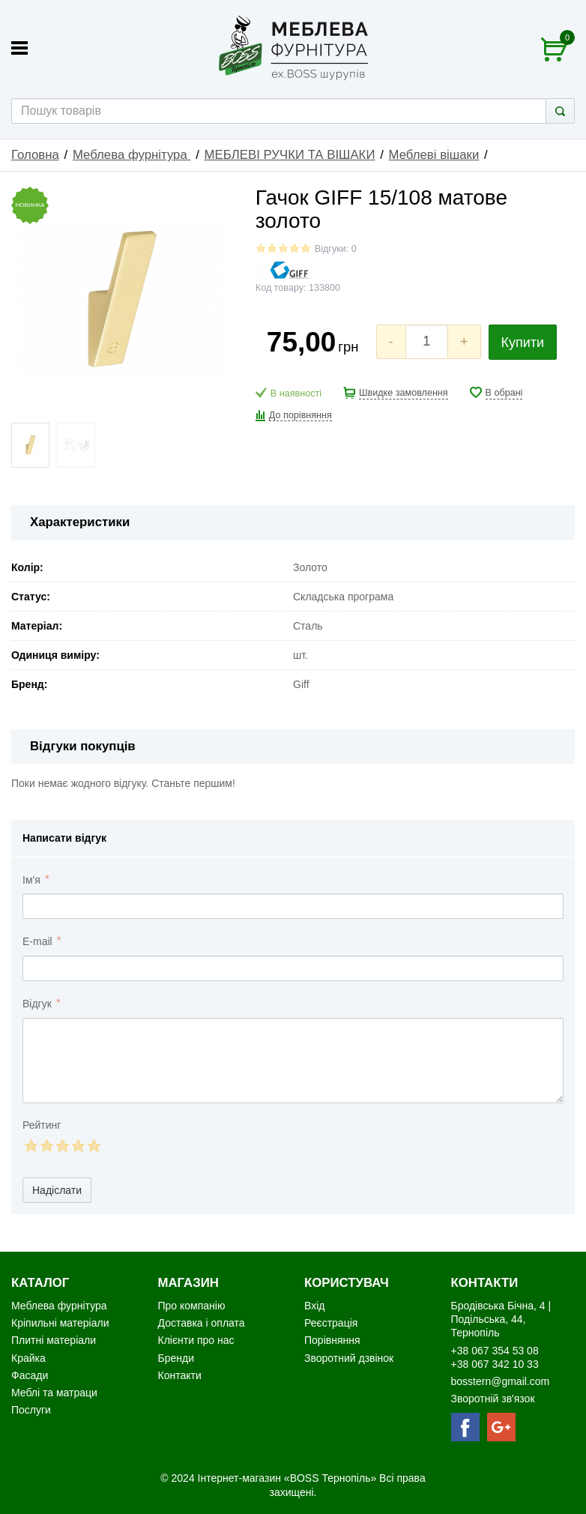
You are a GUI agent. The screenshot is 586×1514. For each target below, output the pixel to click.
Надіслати (57, 1190)
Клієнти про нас (196, 1340)
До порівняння (300, 415)
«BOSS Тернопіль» (331, 1478)
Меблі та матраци (54, 1393)
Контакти (180, 1375)
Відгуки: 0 (336, 249)
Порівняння (332, 1340)
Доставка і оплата (201, 1323)
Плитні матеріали (53, 1340)
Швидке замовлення (403, 392)
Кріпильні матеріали (60, 1323)
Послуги (31, 1410)
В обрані (504, 392)
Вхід (314, 1306)
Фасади (29, 1375)
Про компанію (192, 1306)
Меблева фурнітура (132, 155)
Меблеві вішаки (434, 155)
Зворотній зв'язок (493, 1399)
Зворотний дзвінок (348, 1358)
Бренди (176, 1358)
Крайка (28, 1358)
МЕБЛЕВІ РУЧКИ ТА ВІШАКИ (290, 155)
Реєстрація (330, 1323)
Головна (35, 155)
